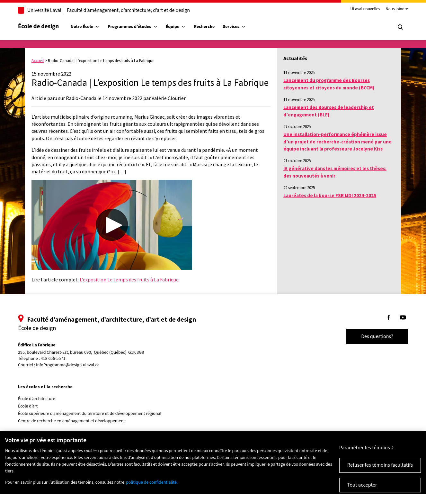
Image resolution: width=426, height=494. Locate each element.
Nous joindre (397, 9)
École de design (38, 26)
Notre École (85, 26)
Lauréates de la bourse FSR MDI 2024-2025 (329, 195)
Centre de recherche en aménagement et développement (71, 421)
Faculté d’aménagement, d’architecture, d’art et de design (128, 10)
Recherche (204, 26)
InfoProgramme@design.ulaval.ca (68, 365)
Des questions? (377, 336)
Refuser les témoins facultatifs (380, 470)
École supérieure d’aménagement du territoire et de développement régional (89, 413)
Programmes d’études (132, 26)
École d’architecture (36, 399)
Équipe (176, 26)
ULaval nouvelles (365, 9)
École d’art (28, 406)
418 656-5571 (53, 359)
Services (234, 26)
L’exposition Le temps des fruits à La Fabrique (129, 279)
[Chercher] (400, 27)
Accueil (37, 60)
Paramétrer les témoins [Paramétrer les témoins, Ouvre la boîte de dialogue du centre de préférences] (364, 452)
